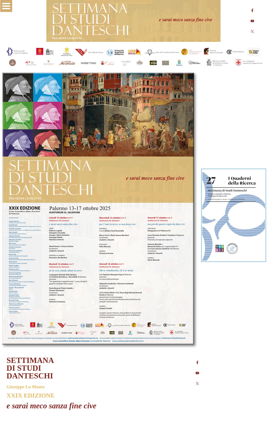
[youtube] (252, 21)
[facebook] (252, 10)
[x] (252, 31)
